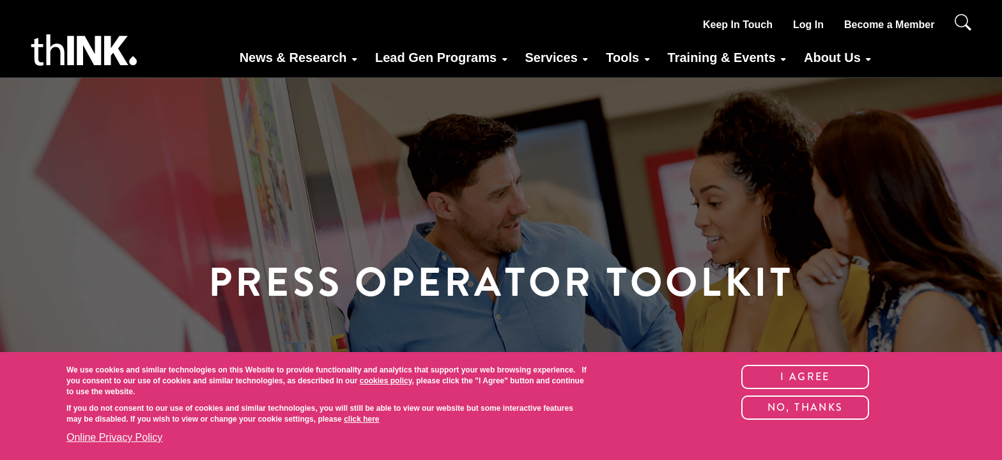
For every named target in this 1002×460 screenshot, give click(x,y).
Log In (808, 24)
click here (361, 419)
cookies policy (386, 380)
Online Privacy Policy (114, 437)
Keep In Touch (738, 24)
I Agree (805, 376)
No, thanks (805, 407)
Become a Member (889, 24)
